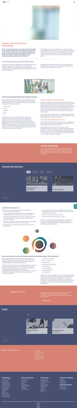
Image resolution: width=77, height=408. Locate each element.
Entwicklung (37, 354)
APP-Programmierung (44, 384)
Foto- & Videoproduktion (6, 395)
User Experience (23, 380)
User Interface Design (24, 379)
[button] (2, 405)
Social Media (62, 379)
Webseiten (42, 389)
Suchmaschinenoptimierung (6, 379)
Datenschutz (38, 405)
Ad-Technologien (43, 386)
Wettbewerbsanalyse (5, 388)
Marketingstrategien (24, 384)
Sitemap (38, 407)
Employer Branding (38, 358)
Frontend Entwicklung (44, 379)
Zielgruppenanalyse (24, 386)
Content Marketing (63, 383)
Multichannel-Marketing (6, 383)
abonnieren (46, 300)
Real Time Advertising (5, 394)
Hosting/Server (43, 388)
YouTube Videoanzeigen (6, 396)
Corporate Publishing (39, 356)
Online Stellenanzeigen (63, 387)
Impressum (38, 403)
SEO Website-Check (44, 390)
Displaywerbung (4, 390)
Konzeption (23, 383)
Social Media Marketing (6, 386)
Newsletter (4, 391)
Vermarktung (37, 351)
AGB (38, 404)
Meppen (4, 122)
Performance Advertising (6, 385)
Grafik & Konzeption (39, 353)
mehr (5, 198)
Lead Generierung (5, 389)
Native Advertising (63, 380)
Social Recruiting (62, 386)
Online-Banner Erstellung (25, 385)
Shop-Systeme (43, 383)
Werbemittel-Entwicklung (45, 385)
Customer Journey (5, 380)
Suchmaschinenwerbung (6, 384)
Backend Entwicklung (44, 380)
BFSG (41, 391)
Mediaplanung (23, 388)
